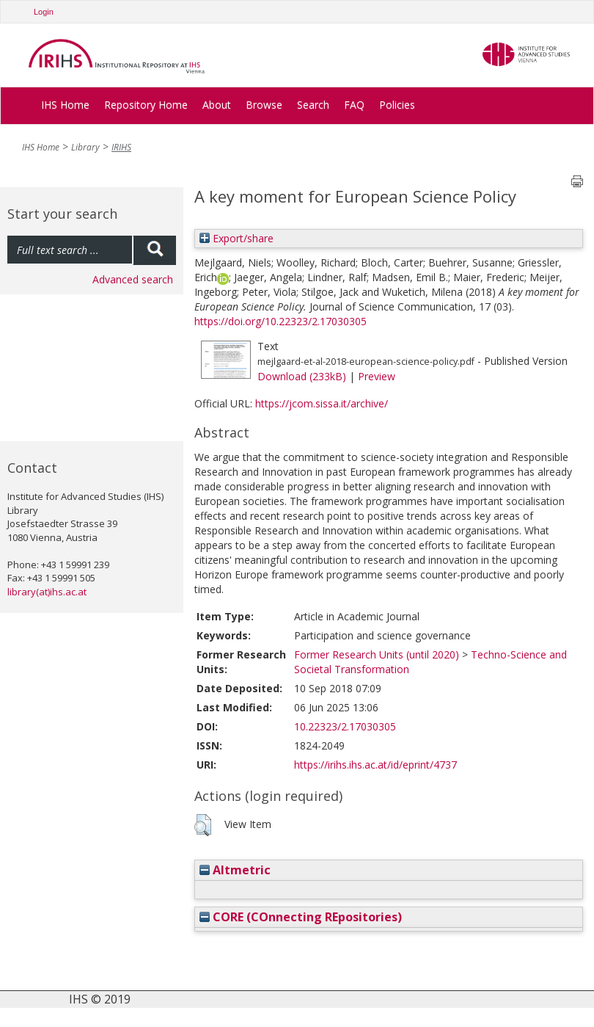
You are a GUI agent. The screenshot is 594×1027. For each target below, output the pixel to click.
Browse (264, 105)
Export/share (236, 238)
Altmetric (235, 870)
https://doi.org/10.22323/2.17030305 (280, 321)
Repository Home (146, 105)
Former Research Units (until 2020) (376, 654)
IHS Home (65, 105)
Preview (376, 376)
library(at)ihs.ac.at (47, 591)
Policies (397, 105)
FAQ (354, 105)
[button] (202, 825)
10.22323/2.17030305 (345, 726)
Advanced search (132, 279)
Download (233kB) (301, 376)
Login (44, 11)
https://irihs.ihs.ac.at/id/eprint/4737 (375, 765)
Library (85, 147)
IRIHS (121, 147)
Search (313, 105)
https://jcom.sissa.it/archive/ (321, 403)
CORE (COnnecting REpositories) (300, 917)
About (216, 105)
